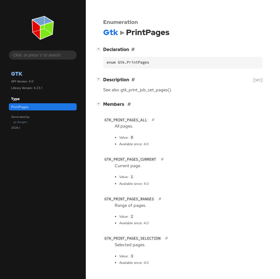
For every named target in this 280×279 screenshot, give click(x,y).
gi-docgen (20, 122)
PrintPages (19, 107)
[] (99, 48)
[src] (258, 80)
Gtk (16, 73)
